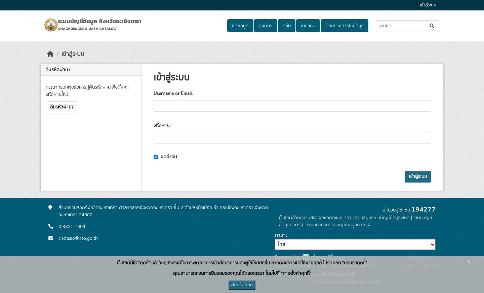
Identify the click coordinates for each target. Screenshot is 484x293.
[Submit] (432, 26)
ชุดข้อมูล (240, 26)
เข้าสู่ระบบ (428, 5)
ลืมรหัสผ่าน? (62, 107)
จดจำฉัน (165, 157)
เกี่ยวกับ (308, 26)
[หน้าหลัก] (50, 54)
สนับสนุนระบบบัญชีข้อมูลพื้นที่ (382, 218)
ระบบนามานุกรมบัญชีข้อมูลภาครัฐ (338, 225)
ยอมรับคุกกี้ (242, 285)
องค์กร (265, 26)
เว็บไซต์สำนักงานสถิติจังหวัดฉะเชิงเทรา (315, 218)
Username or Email (173, 93)
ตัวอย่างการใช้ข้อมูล (345, 26)
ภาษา (280, 235)
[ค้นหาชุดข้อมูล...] (407, 26)
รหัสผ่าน (161, 125)
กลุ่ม (287, 26)
